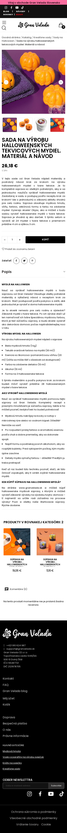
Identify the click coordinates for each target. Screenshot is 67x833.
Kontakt (8, 678)
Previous (6, 82)
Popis (7, 271)
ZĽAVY (19, 14)
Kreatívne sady (11, 768)
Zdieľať (16, 261)
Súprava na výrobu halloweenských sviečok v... (50, 562)
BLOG (6, 11)
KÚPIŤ (45, 239)
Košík (6, 704)
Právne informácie (16, 736)
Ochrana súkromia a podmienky (33, 812)
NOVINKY (8, 14)
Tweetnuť (24, 261)
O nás (7, 730)
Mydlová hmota (12, 751)
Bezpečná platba (15, 723)
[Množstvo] (12, 239)
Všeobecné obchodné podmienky (33, 818)
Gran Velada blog (15, 691)
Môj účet (9, 698)
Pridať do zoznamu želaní (18, 249)
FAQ (6, 685)
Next (61, 82)
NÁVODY (20, 11)
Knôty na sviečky (12, 763)
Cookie (46, 824)
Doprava (9, 717)
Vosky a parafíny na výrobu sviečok (23, 757)
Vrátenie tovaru (27, 824)
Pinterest (32, 261)
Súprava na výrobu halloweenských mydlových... (17, 562)
